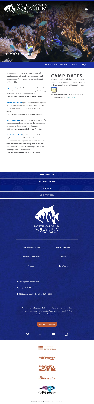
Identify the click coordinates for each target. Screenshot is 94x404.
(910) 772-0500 (25, 288)
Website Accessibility (63, 247)
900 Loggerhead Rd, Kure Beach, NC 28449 (36, 294)
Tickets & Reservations (56, 64)
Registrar (71, 97)
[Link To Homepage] (25, 8)
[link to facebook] (40, 334)
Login (74, 64)
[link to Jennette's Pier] (47, 195)
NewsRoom (63, 266)
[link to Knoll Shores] (47, 181)
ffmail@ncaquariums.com (29, 281)
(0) (84, 64)
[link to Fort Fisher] (47, 188)
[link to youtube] (53, 334)
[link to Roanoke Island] (47, 175)
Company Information (31, 247)
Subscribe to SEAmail (47, 324)
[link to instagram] (66, 334)
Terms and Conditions (31, 257)
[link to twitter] (27, 334)
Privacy (31, 266)
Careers (63, 257)
